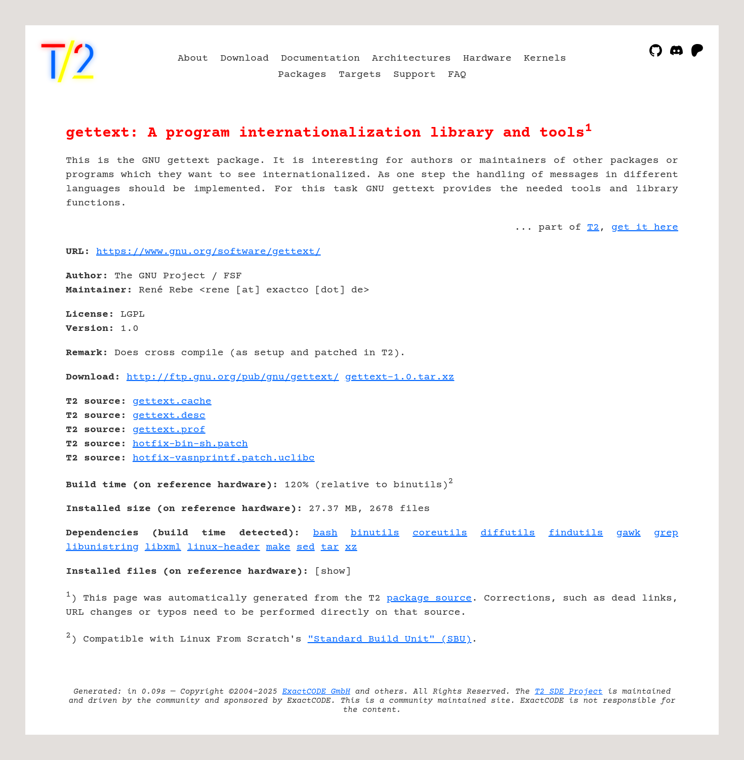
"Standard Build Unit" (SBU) (390, 639)
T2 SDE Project (568, 691)
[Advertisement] (647, 310)
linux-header (223, 547)
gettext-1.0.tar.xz (399, 377)
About (193, 58)
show (333, 571)
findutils (576, 533)
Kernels (545, 58)
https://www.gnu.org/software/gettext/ (208, 252)
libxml (163, 547)
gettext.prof (169, 430)
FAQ (457, 74)
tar (330, 547)
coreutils (439, 533)
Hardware (487, 58)
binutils (375, 533)
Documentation (320, 58)
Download (244, 58)
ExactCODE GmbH (316, 691)
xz (351, 547)
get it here (644, 227)
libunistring (102, 547)
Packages (302, 74)
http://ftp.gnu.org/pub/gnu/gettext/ (233, 377)
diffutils (507, 533)
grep (666, 533)
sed (306, 547)
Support (414, 74)
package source (429, 598)
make (278, 547)
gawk (628, 533)
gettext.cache (172, 401)
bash (325, 533)
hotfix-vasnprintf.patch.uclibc (224, 458)
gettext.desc (169, 415)
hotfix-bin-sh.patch (190, 444)
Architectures (411, 58)
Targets (360, 74)
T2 (593, 227)
